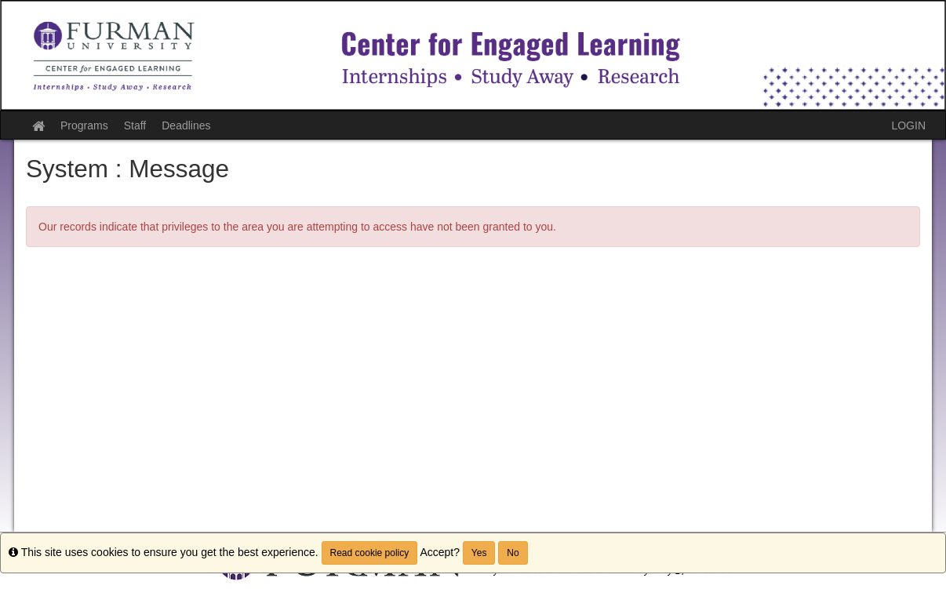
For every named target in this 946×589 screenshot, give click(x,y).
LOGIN (908, 125)
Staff (135, 125)
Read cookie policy (369, 552)
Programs (84, 125)
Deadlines (186, 125)
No (512, 552)
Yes (479, 552)
